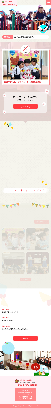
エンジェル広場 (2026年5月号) (24, 37)
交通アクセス (25, 394)
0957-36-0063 (27, 397)
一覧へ (25, 338)
